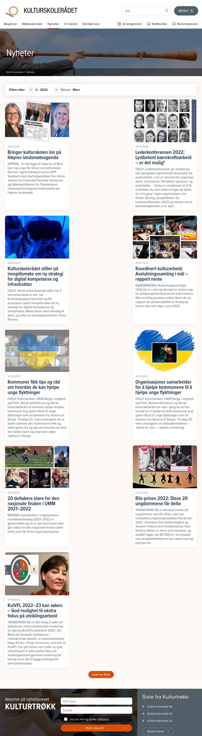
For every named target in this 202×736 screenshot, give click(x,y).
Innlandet (9, 588)
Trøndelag (9, 622)
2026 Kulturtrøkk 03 (159, 504)
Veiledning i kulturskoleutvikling (72, 697)
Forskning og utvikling (66, 595)
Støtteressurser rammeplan (69, 691)
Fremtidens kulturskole (67, 602)
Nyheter (54, 21)
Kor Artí (157, 595)
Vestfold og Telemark (16, 629)
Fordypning (60, 588)
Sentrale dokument (114, 615)
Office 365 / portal (68, 732)
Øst (6, 642)
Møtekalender (32, 21)
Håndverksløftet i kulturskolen (71, 618)
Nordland (9, 602)
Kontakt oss (93, 21)
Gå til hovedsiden (14, 70)
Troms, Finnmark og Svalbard (20, 615)
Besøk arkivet (155, 521)
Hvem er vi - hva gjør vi (117, 581)
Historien (109, 622)
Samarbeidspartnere (115, 608)
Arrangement (61, 711)
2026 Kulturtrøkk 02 (159, 511)
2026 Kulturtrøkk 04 (159, 497)
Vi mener (72, 21)
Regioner (10, 21)
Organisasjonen (113, 588)
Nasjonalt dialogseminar (67, 661)
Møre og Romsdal (14, 595)
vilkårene (103, 509)
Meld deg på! (95, 518)
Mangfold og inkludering (67, 654)
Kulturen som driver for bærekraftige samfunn (74, 610)
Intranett (44, 732)
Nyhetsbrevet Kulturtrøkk (68, 641)
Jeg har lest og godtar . (89, 509)
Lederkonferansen (64, 581)
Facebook (15, 539)
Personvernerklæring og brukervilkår (109, 732)
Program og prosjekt (65, 704)
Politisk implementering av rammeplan (69, 676)
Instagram (74, 539)
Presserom (110, 602)
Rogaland (9, 608)
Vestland (9, 635)
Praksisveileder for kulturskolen (72, 684)
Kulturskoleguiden (64, 634)
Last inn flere (101, 464)
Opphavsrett (61, 668)
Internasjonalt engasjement (119, 595)
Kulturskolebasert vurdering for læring (71, 626)
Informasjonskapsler (18, 732)
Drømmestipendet (163, 588)
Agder (7, 581)
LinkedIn (45, 539)
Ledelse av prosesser (66, 647)
